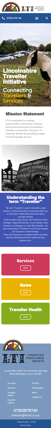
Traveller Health (11, 394)
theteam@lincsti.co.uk (25, 415)
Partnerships (38, 388)
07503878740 (26, 410)
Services (11, 388)
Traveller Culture (11, 401)
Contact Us (37, 397)
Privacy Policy (25, 425)
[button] (36, 18)
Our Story (11, 383)
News (34, 393)
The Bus (35, 383)
